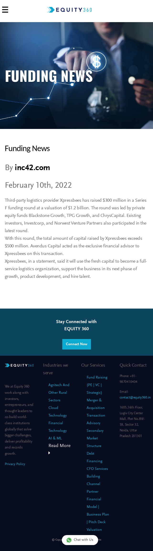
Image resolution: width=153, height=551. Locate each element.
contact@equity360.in (135, 397)
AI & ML (55, 438)
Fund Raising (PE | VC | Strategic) (97, 385)
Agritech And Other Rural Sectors (58, 392)
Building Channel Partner (93, 484)
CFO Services (97, 469)
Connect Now (76, 344)
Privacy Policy (15, 464)
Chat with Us (79, 540)
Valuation (94, 530)
